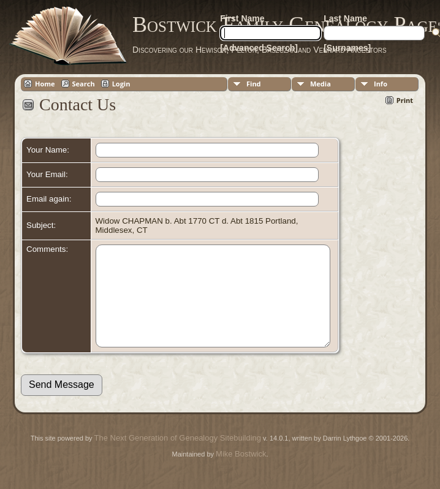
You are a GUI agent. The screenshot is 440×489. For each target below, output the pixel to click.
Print (404, 100)
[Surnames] (347, 48)
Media (320, 83)
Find (253, 83)
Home (45, 83)
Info (380, 83)
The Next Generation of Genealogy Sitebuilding (177, 456)
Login (121, 83)
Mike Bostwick (241, 472)
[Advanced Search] (259, 48)
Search (83, 83)
